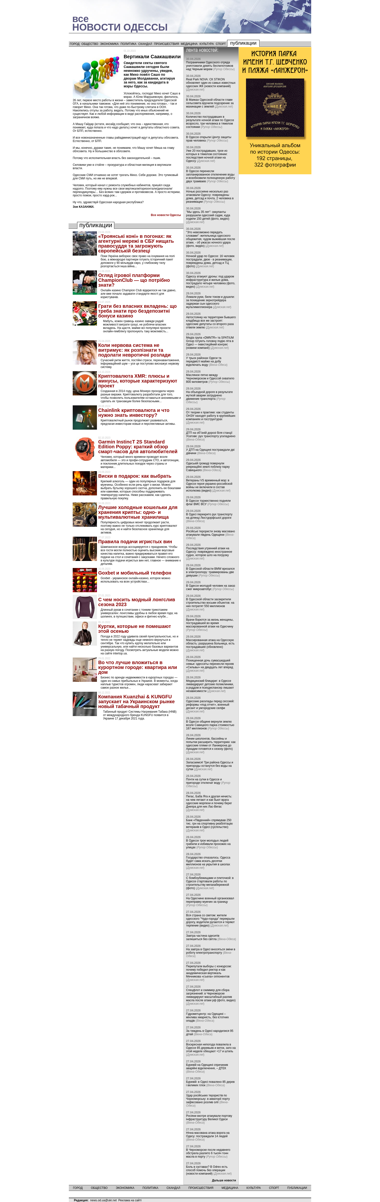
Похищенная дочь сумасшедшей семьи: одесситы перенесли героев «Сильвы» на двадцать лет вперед (210, 664)
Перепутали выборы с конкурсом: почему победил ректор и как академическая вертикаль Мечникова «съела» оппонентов (209, 971)
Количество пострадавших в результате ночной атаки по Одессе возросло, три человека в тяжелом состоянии (210, 122)
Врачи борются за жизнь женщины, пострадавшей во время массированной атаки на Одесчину (210, 623)
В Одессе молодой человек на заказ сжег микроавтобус (210, 587)
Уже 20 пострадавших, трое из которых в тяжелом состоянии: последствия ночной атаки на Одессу (207, 156)
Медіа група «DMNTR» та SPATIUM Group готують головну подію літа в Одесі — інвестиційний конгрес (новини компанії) (210, 343)
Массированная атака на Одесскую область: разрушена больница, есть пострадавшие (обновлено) (210, 643)
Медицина (189, 44)
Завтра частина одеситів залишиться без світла (202, 937)
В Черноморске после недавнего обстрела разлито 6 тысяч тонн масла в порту (208, 1153)
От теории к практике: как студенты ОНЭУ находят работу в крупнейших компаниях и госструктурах (210, 416)
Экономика (109, 44)
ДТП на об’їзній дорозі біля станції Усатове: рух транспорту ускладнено (210, 434)
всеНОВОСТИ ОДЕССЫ (120, 23)
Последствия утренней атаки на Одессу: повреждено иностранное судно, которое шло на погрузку (209, 552)
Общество (89, 44)
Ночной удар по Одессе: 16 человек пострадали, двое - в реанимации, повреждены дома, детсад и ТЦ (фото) (210, 261)
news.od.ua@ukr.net (103, 1200)
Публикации (243, 43)
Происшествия (166, 44)
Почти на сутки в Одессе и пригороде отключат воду (204, 781)
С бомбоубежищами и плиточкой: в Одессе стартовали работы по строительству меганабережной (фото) (210, 883)
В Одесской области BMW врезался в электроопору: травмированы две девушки (210, 572)
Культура (206, 44)
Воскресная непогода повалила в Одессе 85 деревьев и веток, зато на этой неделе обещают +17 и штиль (211, 1048)
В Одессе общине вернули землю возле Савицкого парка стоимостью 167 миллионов (210, 725)
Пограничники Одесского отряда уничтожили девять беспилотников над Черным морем (209, 66)
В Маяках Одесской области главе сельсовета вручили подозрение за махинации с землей (210, 103)
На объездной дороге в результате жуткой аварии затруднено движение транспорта (209, 395)
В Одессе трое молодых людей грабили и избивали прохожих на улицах (208, 844)
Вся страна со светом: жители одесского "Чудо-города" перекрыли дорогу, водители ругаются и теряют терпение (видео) (210, 920)
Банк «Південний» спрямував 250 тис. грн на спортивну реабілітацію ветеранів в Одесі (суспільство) (209, 823)
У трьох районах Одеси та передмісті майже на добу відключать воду (203, 361)
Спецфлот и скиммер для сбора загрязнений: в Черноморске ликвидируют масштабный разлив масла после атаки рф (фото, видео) (211, 995)
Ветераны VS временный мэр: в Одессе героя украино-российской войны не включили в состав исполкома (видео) (209, 485)
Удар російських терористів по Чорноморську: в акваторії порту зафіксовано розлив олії (208, 1099)
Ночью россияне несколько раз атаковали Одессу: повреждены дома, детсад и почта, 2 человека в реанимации (210, 196)
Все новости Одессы (166, 215)
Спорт (221, 44)
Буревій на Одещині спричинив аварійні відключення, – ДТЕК (207, 1066)
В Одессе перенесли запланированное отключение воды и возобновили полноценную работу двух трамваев (210, 176)
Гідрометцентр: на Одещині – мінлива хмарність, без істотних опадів (207, 1017)
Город (74, 44)
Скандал (145, 44)
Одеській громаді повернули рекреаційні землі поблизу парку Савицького (208, 467)
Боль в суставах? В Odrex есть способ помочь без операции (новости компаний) (207, 1170)
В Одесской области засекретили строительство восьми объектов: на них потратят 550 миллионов (210, 603)
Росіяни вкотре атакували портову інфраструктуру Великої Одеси (209, 1117)
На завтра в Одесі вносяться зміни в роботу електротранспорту (210, 951)
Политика (128, 44)
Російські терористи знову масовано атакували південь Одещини (210, 533)
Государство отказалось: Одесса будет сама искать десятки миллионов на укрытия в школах (208, 861)
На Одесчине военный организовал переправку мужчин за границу (210, 900)
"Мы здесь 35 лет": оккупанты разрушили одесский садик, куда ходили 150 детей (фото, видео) (208, 215)
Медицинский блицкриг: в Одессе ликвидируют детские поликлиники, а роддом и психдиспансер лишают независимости (210, 686)
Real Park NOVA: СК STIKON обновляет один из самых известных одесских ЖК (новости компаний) (211, 83)
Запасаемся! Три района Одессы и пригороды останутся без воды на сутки (209, 766)
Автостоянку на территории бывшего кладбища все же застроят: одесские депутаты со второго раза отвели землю (211, 322)
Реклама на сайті (130, 1200)
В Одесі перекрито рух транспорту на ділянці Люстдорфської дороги (209, 516)
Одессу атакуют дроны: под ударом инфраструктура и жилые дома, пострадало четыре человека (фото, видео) (210, 281)
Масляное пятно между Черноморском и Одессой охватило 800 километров (210, 378)
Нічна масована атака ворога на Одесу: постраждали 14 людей (208, 1134)
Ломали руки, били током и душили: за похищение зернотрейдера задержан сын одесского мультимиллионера (210, 302)
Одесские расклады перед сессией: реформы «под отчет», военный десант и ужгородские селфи (210, 705)
